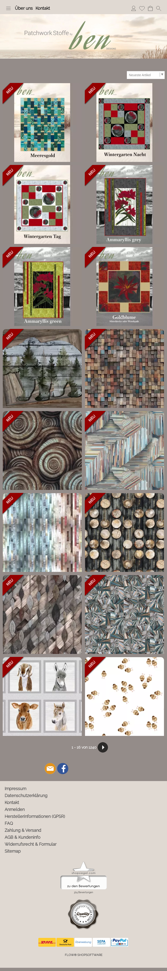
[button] (8, 8)
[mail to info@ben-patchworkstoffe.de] (50, 768)
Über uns (24, 8)
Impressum (15, 788)
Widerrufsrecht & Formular (30, 844)
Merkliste (142, 8)
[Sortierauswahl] (145, 75)
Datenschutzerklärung (26, 795)
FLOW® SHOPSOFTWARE (83, 955)
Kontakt (43, 8)
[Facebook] (63, 768)
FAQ (9, 823)
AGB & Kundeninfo (22, 837)
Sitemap (13, 851)
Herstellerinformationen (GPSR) (35, 816)
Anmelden (134, 8)
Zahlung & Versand (23, 830)
